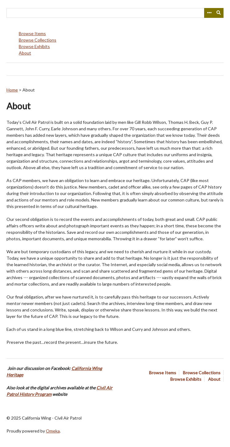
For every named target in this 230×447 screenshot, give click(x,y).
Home (12, 89)
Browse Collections (37, 40)
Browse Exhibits (34, 46)
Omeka (53, 430)
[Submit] (219, 13)
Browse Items (32, 33)
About (25, 52)
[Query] (115, 13)
